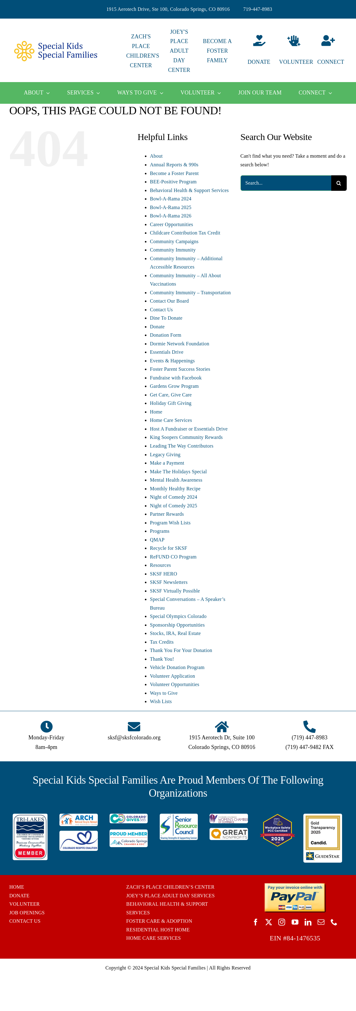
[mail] (321, 922)
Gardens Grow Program (174, 386)
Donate (157, 326)
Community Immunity (173, 249)
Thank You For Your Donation (181, 650)
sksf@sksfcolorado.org (134, 737)
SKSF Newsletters (169, 582)
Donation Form (165, 335)
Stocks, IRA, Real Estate (175, 633)
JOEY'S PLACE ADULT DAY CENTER (179, 51)
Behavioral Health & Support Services (189, 190)
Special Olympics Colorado (178, 616)
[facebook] (255, 922)
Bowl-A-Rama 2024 (170, 198)
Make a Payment (167, 463)
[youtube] (295, 922)
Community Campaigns (174, 241)
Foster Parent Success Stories (180, 369)
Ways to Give (164, 693)
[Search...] (286, 183)
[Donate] (255, 51)
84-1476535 (303, 938)
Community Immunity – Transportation (190, 292)
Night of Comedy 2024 (173, 497)
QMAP (157, 539)
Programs (159, 531)
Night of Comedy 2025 (173, 505)
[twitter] (268, 922)
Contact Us (161, 309)
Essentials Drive (166, 352)
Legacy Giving (165, 454)
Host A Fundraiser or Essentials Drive (189, 428)
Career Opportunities (171, 224)
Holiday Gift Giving (170, 403)
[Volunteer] (294, 51)
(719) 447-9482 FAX (309, 747)
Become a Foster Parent (174, 173)
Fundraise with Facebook (176, 377)
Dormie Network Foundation (179, 343)
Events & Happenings (172, 360)
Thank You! (162, 659)
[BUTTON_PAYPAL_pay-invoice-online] (295, 885)
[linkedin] (308, 922)
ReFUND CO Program (173, 556)
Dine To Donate (166, 318)
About (156, 156)
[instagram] (281, 922)
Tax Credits (162, 642)
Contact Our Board (169, 301)
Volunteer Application (172, 676)
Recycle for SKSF (168, 548)
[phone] (334, 922)
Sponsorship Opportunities (177, 625)
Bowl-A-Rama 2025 (170, 207)
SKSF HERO (163, 573)
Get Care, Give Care (171, 394)
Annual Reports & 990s (174, 164)
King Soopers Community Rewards (186, 437)
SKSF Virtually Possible (175, 590)
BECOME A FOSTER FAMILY (217, 50)
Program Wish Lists (170, 522)
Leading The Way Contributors (181, 446)
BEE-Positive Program (173, 181)
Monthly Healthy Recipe (175, 488)
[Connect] (332, 51)
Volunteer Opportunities (174, 684)
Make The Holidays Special (178, 471)
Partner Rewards (167, 514)
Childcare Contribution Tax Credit (185, 232)
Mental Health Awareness (176, 480)
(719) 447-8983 (310, 737)
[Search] (339, 183)
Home (156, 411)
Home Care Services (171, 420)
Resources (160, 565)
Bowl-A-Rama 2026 (170, 215)
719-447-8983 (257, 9)
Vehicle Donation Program (177, 667)
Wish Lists (161, 701)
